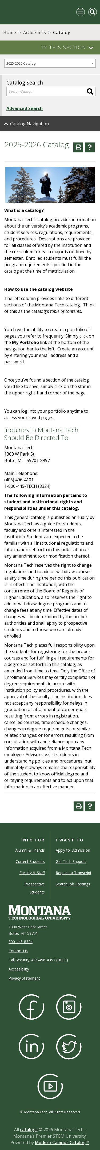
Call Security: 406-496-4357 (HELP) (38, 959)
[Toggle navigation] (80, 12)
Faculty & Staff (32, 872)
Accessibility (19, 969)
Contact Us (18, 950)
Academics (34, 32)
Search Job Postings (73, 884)
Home (9, 32)
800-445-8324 (21, 941)
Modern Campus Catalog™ (62, 1142)
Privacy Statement (24, 978)
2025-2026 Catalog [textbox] (20, 63)
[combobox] (50, 63)
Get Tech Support (71, 861)
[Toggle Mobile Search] (92, 12)
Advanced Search (24, 108)
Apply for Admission (73, 850)
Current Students (30, 861)
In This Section (64, 47)
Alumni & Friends (30, 850)
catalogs (29, 1130)
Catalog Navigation (29, 124)
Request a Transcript (73, 872)
